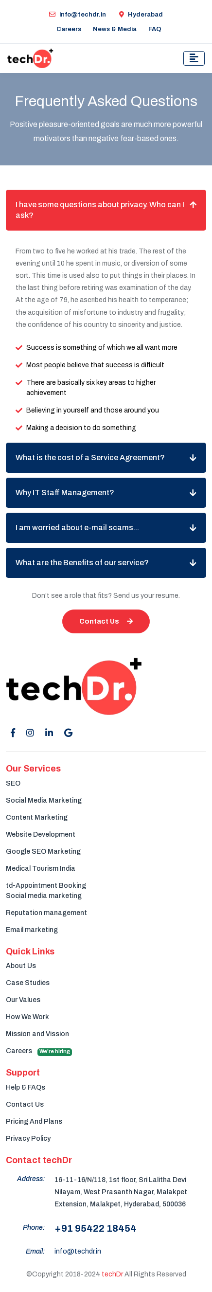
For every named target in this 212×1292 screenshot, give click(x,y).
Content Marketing (37, 817)
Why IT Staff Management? (65, 492)
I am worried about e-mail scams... (77, 527)
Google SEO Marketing (43, 851)
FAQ (154, 29)
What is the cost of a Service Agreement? (90, 457)
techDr (112, 1274)
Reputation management (46, 912)
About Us (21, 965)
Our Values (23, 1000)
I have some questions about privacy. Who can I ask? (100, 209)
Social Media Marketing (44, 800)
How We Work (27, 1017)
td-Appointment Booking (46, 885)
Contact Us (106, 621)
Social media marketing (44, 895)
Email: (35, 1251)
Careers (68, 29)
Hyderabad (141, 14)
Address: (31, 1179)
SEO (13, 783)
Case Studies (28, 983)
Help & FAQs (25, 1087)
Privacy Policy (28, 1138)
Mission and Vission (37, 1034)
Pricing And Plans (34, 1121)
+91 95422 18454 (95, 1228)
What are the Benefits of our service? (82, 562)
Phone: (34, 1227)
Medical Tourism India (40, 868)
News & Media (115, 29)
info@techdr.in (77, 14)
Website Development (40, 834)
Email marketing (32, 929)
